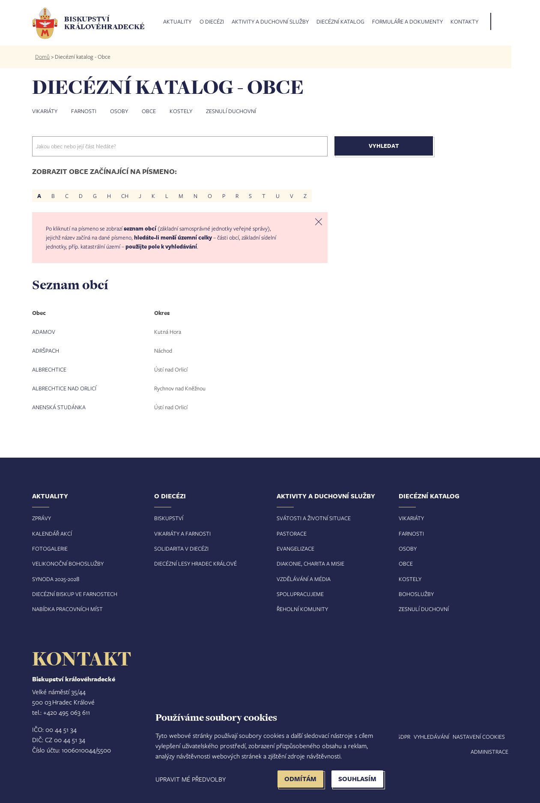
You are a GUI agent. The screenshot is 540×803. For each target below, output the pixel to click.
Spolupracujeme (300, 594)
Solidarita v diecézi (181, 548)
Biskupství (168, 518)
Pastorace (292, 533)
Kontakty (464, 21)
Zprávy (41, 518)
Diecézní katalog (340, 21)
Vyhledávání (431, 736)
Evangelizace (295, 548)
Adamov (43, 332)
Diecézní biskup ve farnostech (74, 594)
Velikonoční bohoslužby (68, 563)
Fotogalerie (50, 548)
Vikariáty (44, 111)
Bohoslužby (416, 594)
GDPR (403, 736)
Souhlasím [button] (357, 778)
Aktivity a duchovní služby (270, 21)
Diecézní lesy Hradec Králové (195, 563)
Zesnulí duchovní (231, 111)
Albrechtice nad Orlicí (64, 388)
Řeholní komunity (302, 609)
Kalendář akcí (52, 533)
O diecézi (212, 21)
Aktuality (177, 21)
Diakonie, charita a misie (310, 563)
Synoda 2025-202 (54, 579)
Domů (42, 56)
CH (124, 196)
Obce (149, 111)
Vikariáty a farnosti (182, 533)
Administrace (489, 751)
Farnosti (83, 111)
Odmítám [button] (300, 778)
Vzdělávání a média (304, 579)
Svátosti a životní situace (314, 518)
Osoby (119, 111)
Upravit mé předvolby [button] (190, 779)
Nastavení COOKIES (479, 736)
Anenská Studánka (59, 407)
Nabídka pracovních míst (67, 609)
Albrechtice (49, 369)
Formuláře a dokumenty (407, 21)
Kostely (181, 111)
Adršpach (45, 350)
